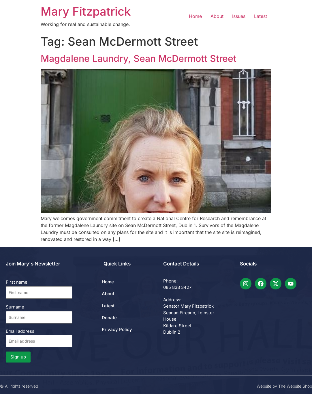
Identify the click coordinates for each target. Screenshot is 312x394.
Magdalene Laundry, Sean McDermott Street (138, 58)
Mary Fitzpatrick (86, 11)
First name (16, 282)
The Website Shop (295, 386)
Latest (260, 16)
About (216, 16)
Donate (109, 317)
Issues (238, 16)
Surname (15, 307)
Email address (39, 337)
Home (195, 16)
